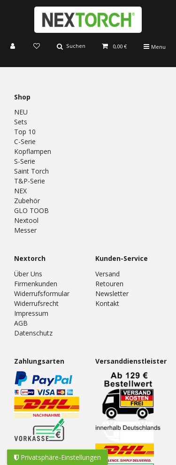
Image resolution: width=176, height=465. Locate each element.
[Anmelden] (13, 46)
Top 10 (25, 131)
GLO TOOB (31, 210)
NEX (20, 190)
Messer (25, 230)
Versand (107, 273)
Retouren (109, 283)
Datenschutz (33, 332)
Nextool (26, 220)
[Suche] (71, 46)
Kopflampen (32, 151)
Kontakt (107, 303)
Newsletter (112, 293)
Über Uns (28, 273)
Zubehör (27, 200)
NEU (21, 111)
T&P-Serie (29, 180)
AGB (21, 323)
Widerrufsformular (41, 293)
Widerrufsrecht (36, 303)
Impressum (31, 313)
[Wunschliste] (36, 46)
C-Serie (25, 141)
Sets (20, 121)
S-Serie (24, 161)
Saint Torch (31, 171)
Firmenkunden (35, 283)
